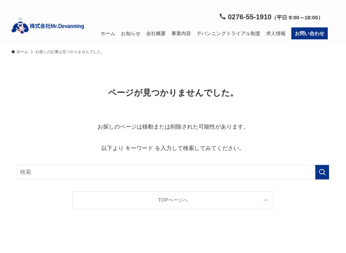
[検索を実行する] (322, 172)
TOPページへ (173, 200)
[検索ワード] (173, 172)
